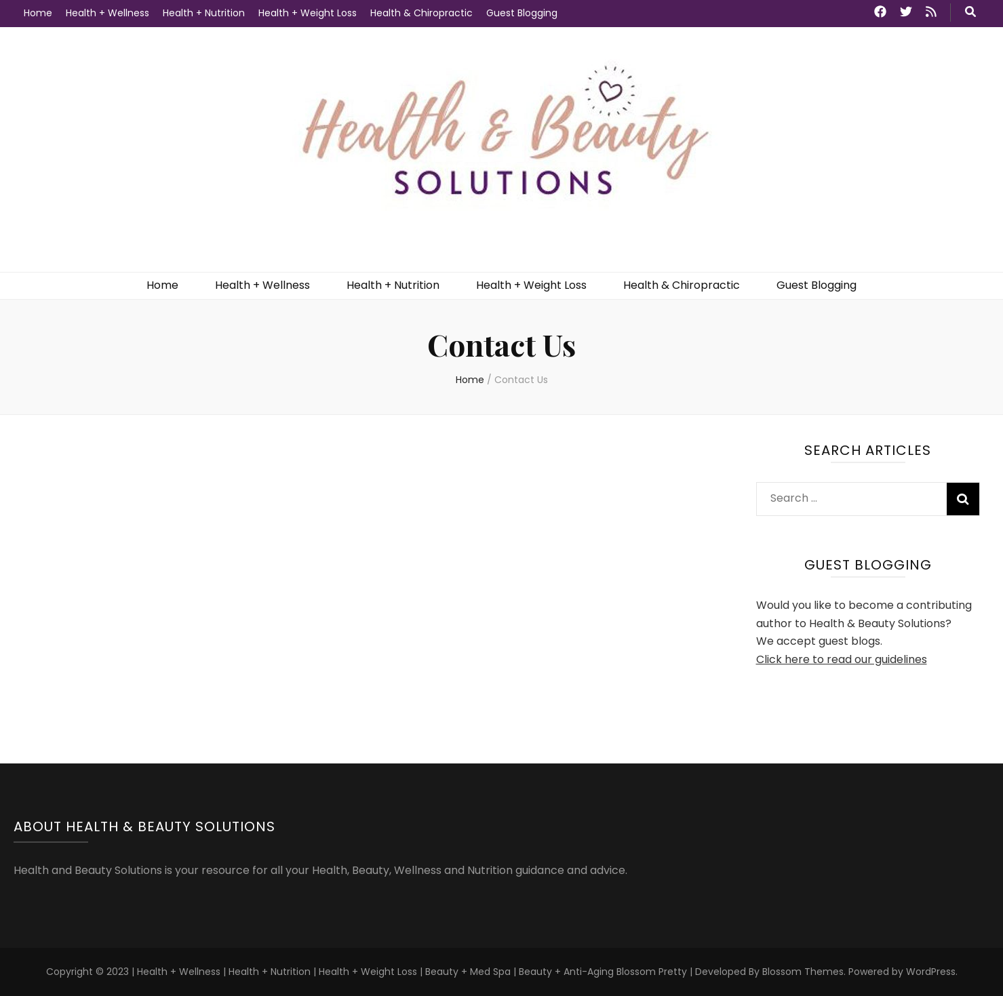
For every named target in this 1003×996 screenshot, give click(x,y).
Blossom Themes (803, 971)
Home (38, 13)
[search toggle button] (970, 12)
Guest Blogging (521, 13)
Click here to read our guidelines (841, 659)
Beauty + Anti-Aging (566, 971)
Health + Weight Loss (307, 13)
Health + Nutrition (204, 13)
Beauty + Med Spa (469, 971)
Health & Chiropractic (421, 13)
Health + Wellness (107, 13)
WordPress (931, 971)
